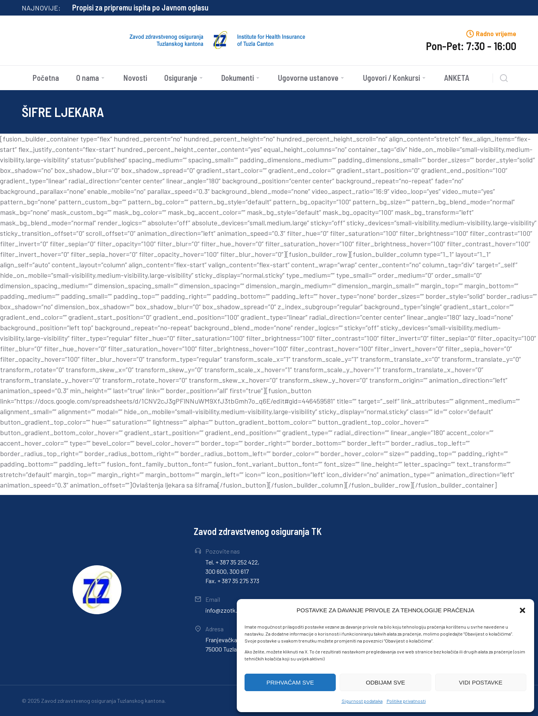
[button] (522, 610)
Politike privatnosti (406, 701)
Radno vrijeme (496, 33)
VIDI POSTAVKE (480, 682)
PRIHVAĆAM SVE (290, 682)
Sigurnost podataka (362, 701)
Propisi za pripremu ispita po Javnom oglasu (140, 7)
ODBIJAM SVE (385, 682)
